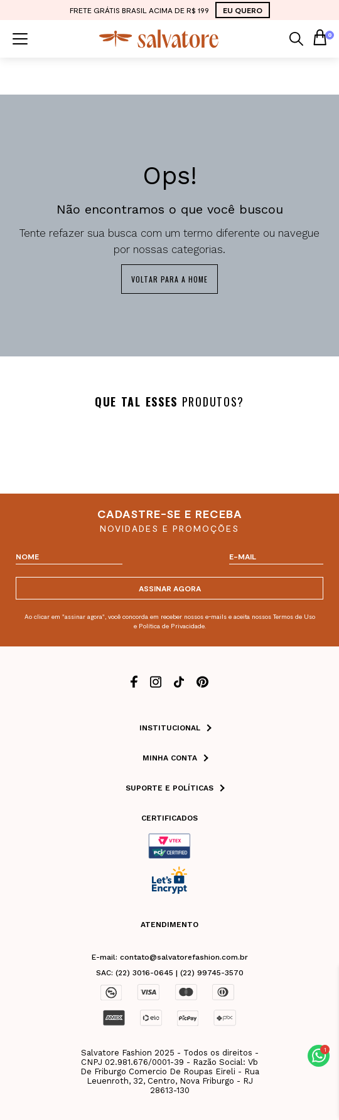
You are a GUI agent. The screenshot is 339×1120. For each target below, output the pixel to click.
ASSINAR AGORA (170, 588)
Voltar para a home (169, 279)
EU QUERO (242, 10)
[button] (319, 1056)
